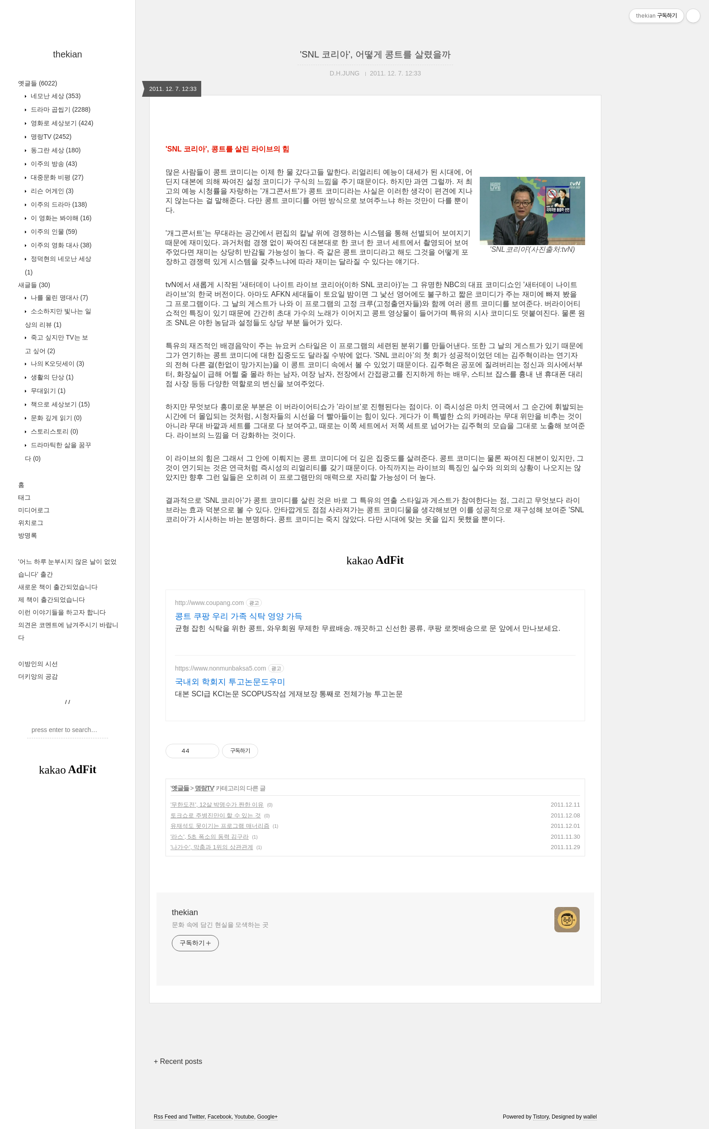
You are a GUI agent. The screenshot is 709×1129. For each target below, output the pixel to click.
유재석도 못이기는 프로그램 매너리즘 (219, 825)
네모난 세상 (54, 95)
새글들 (34, 284)
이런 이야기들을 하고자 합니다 (62, 612)
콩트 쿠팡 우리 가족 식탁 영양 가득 (239, 616)
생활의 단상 (51, 377)
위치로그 (30, 522)
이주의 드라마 (58, 204)
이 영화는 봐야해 (60, 218)
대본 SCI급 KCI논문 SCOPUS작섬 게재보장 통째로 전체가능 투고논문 (289, 694)
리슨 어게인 (51, 190)
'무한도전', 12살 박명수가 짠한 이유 (217, 804)
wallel (590, 1117)
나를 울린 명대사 (58, 297)
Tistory (541, 1117)
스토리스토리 (53, 431)
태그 (24, 497)
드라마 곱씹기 (59, 109)
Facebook (220, 1117)
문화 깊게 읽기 (55, 417)
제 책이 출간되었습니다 (51, 599)
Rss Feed (165, 1117)
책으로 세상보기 (59, 404)
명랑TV (50, 136)
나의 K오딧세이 (56, 363)
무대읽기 (47, 390)
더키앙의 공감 (38, 676)
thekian (67, 54)
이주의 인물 (53, 231)
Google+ (267, 1117)
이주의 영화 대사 (60, 245)
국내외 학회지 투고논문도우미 (230, 681)
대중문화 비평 (56, 177)
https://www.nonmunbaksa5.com (220, 668)
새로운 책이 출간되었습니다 (58, 586)
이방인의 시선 (38, 663)
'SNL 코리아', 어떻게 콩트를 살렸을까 (375, 54)
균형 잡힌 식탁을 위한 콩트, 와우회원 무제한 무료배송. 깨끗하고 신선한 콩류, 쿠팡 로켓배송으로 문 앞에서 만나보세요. (367, 628)
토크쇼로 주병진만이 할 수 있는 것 (215, 815)
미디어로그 (34, 510)
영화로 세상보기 (61, 123)
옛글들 (37, 83)
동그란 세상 (54, 150)
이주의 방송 (53, 163)
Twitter (197, 1117)
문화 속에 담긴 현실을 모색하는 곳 (220, 924)
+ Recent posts (178, 1061)
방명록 (27, 535)
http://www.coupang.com (209, 602)
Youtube (244, 1117)
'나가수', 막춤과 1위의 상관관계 (211, 847)
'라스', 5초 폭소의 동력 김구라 (209, 836)
